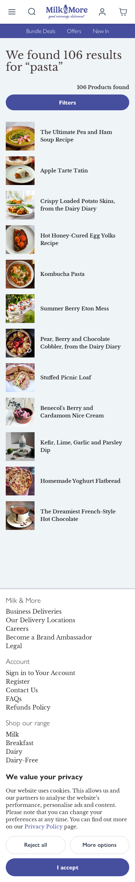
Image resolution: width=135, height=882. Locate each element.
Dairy (14, 751)
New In (101, 31)
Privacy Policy (43, 826)
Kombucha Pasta (62, 274)
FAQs (14, 698)
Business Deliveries (34, 611)
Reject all (35, 844)
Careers (17, 628)
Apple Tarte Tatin (64, 170)
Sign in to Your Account (40, 672)
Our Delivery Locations (40, 620)
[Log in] (102, 12)
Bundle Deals (40, 31)
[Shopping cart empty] (123, 12)
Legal (14, 646)
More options (99, 844)
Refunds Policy (28, 707)
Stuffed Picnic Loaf (65, 377)
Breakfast (19, 743)
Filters (67, 102)
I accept (67, 867)
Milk (12, 734)
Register (18, 681)
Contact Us (22, 690)
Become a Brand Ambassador (49, 637)
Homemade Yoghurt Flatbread (80, 481)
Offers (74, 31)
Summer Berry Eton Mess (74, 308)
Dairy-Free (22, 760)
